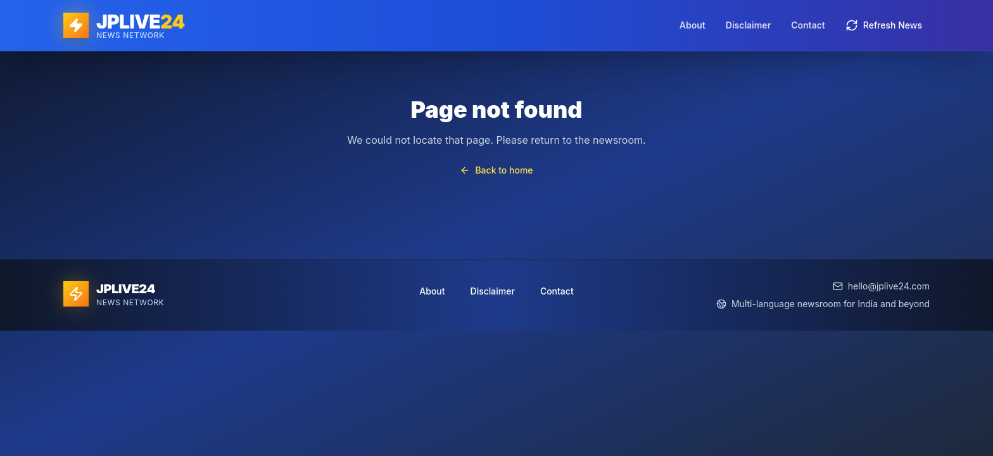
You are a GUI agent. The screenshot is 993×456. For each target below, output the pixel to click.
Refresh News (883, 25)
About (692, 25)
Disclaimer (748, 25)
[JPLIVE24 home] (123, 25)
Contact (808, 25)
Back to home (496, 170)
